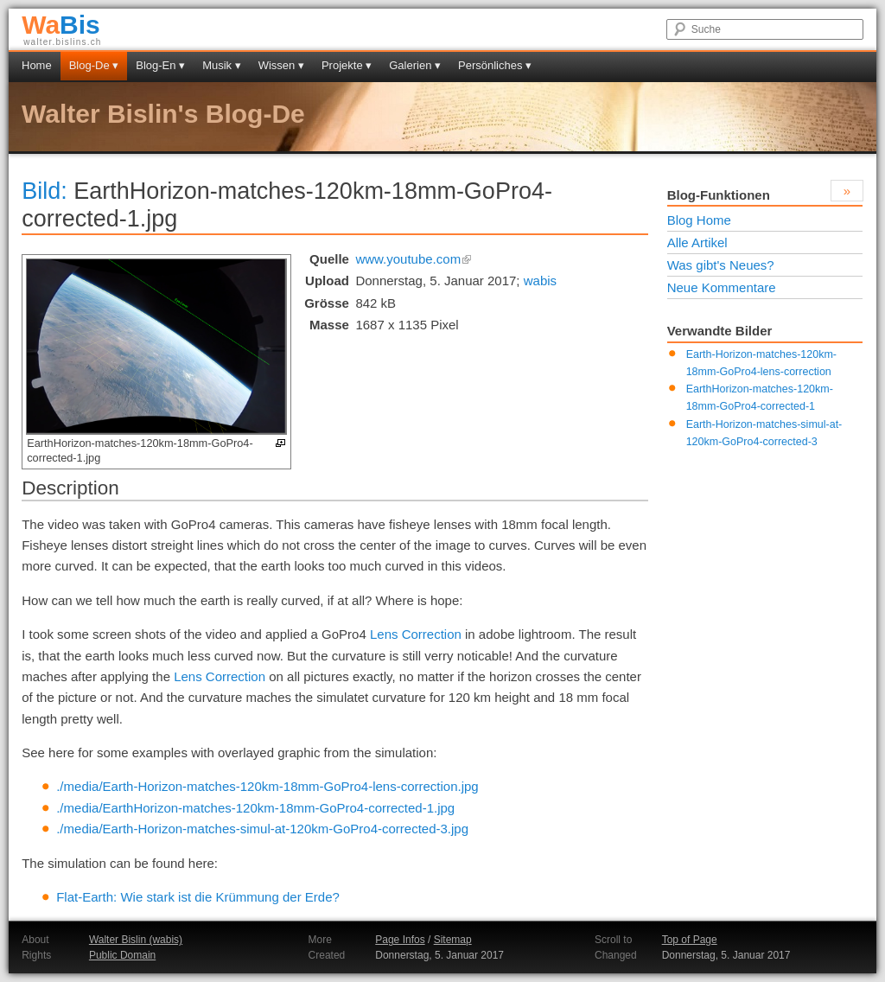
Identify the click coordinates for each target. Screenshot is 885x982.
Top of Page (689, 940)
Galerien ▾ (415, 65)
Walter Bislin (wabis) (135, 940)
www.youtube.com (413, 259)
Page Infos (399, 940)
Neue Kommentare (721, 287)
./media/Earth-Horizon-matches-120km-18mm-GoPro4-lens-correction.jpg (267, 786)
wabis (540, 280)
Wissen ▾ (281, 65)
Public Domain (122, 955)
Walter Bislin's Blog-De (163, 113)
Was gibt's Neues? (720, 265)
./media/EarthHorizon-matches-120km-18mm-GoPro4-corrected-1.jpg (255, 807)
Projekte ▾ (347, 65)
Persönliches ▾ (495, 65)
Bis (61, 24)
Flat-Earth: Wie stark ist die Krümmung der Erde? (198, 897)
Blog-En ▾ (160, 65)
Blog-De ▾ (94, 65)
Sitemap (453, 940)
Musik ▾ (221, 65)
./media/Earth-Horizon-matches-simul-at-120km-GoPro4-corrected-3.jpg (262, 828)
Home (37, 65)
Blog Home (699, 220)
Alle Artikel (697, 242)
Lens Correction (416, 634)
